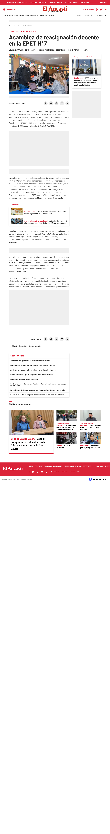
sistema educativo (35, 346)
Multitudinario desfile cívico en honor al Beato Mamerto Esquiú (32, 365)
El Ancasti (12, 26)
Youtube (42, 472)
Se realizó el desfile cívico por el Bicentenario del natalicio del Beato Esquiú (37, 395)
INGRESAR (103, 2)
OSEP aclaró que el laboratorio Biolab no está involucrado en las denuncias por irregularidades (38, 384)
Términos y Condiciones (61, 472)
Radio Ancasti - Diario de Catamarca (9, 9)
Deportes (68, 3)
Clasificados (34, 15)
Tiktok (47, 472)
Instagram (38, 472)
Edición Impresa (19, 15)
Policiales (42, 3)
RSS (78, 472)
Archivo (27, 15)
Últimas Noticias (8, 15)
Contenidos (84, 3)
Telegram (51, 472)
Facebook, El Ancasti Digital (29, 472)
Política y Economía (29, 3)
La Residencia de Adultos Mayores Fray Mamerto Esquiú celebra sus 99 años (37, 390)
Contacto (51, 15)
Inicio (19, 3)
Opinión (76, 3)
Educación (23, 346)
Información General (55, 3)
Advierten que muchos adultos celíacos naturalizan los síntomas (33, 370)
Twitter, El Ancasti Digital (33, 472)
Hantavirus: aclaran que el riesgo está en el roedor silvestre (31, 375)
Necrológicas (43, 15)
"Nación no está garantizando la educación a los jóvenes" (30, 361)
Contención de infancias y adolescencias (24, 379)
